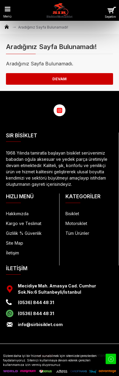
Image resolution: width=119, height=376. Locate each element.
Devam (59, 78)
